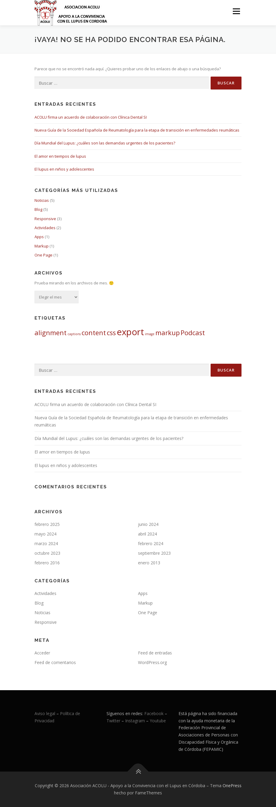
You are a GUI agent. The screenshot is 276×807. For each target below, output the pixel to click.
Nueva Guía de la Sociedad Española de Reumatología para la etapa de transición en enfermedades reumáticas (136, 130)
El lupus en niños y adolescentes (64, 169)
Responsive (45, 218)
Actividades (45, 227)
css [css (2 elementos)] (111, 332)
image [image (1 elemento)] (149, 334)
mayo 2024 (45, 534)
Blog (38, 209)
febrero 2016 (47, 563)
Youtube (158, 721)
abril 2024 (147, 534)
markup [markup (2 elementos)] (167, 332)
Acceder (42, 653)
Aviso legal (44, 713)
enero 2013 (149, 563)
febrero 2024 (150, 543)
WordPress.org (152, 662)
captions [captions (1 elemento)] (74, 334)
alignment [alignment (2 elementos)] (50, 332)
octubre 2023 (47, 553)
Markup (41, 246)
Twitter (114, 721)
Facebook (154, 713)
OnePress (232, 785)
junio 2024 (148, 524)
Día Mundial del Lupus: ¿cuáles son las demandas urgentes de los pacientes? (104, 143)
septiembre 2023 (154, 553)
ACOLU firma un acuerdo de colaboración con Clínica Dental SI (90, 117)
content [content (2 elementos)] (94, 332)
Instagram (135, 721)
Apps (39, 236)
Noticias (41, 200)
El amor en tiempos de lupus (60, 156)
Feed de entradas (155, 653)
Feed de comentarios (55, 662)
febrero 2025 (47, 524)
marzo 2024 (46, 543)
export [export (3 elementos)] (130, 332)
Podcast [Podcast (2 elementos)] (193, 332)
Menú (236, 11)
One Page (43, 255)
